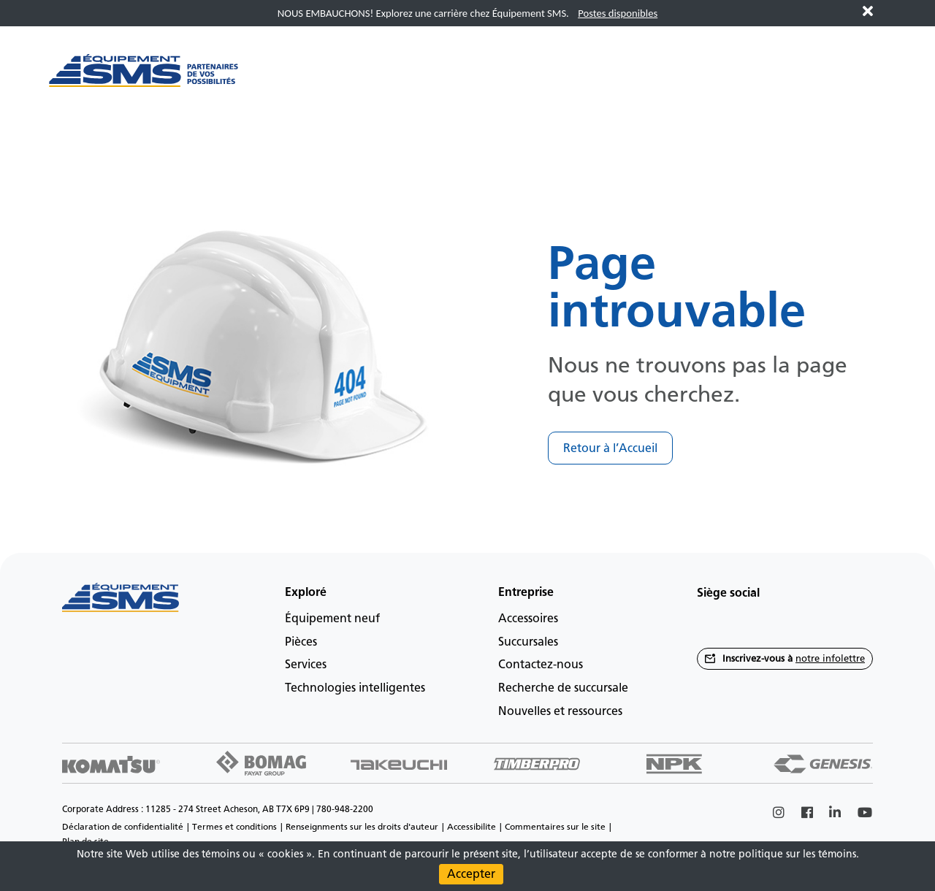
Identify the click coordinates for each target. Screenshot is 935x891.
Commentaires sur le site (555, 827)
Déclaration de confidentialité (122, 827)
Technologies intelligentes (355, 688)
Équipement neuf (332, 618)
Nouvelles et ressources (560, 711)
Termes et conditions (234, 827)
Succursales (528, 642)
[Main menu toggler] (298, 78)
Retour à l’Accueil (610, 448)
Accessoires (528, 618)
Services (306, 664)
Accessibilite (471, 827)
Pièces (301, 642)
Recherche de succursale (563, 688)
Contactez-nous (540, 664)
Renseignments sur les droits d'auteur (362, 827)
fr (862, 127)
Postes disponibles (617, 13)
